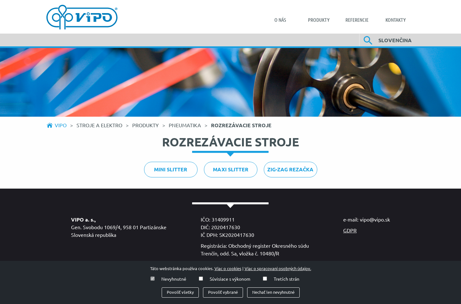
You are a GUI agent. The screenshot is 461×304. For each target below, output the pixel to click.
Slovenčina (395, 40)
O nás (280, 20)
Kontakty (395, 20)
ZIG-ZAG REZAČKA (290, 169)
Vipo (60, 125)
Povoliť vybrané (223, 292)
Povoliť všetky (180, 292)
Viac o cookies (227, 268)
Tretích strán (286, 279)
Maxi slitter (230, 169)
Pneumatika (185, 125)
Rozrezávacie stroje (241, 125)
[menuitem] (280, 19)
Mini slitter (170, 169)
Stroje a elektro (100, 125)
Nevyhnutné (173, 279)
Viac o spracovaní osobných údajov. (278, 268)
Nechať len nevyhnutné (273, 292)
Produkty (318, 20)
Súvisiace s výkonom (230, 279)
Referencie (356, 20)
